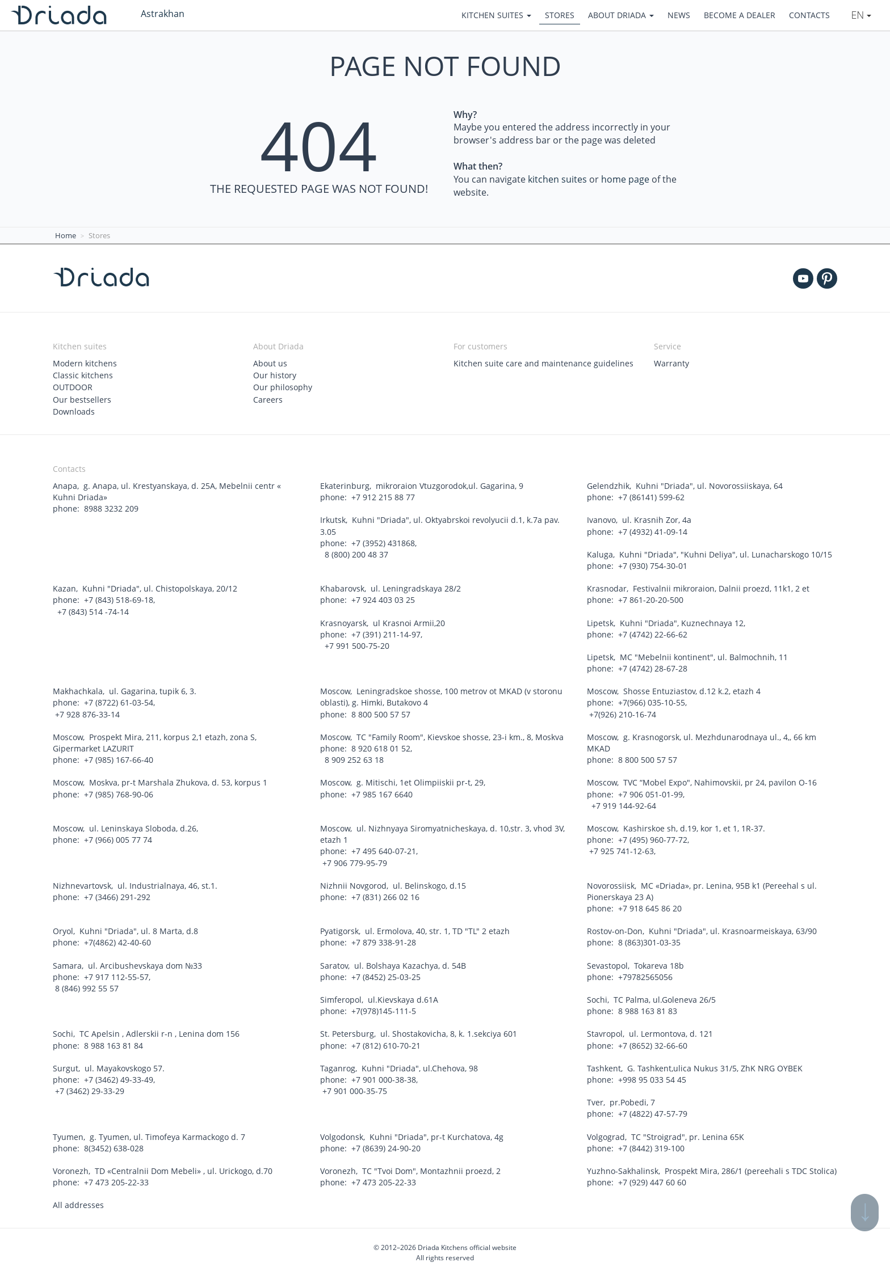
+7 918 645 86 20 (650, 905)
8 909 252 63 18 (353, 757)
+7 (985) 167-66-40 (118, 757)
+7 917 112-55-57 (116, 973)
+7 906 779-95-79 (354, 859)
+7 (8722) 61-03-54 (118, 700)
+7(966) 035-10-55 (651, 700)
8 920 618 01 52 (380, 746)
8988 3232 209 (111, 508)
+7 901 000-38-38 (383, 1075)
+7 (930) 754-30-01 (652, 564)
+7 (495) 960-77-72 (652, 836)
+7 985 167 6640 (382, 791)
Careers (268, 399)
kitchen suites (557, 179)
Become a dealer (739, 15)
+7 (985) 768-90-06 (118, 791)
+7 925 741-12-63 (621, 848)
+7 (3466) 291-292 (117, 893)
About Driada (621, 15)
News (678, 15)
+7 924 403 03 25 (383, 598)
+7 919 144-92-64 (622, 802)
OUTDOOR (73, 387)
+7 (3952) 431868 (383, 542)
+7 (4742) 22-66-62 (652, 632)
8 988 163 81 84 (113, 1041)
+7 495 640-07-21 (383, 848)
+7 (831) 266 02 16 (385, 893)
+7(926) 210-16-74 (622, 712)
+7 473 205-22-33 (116, 1177)
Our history (274, 375)
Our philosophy (282, 387)
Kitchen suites (496, 15)
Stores (559, 15)
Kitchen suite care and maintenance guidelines (543, 363)
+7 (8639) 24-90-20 (386, 1143)
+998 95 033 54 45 (652, 1075)
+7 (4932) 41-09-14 (652, 530)
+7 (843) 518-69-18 (118, 598)
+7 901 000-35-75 (354, 1086)
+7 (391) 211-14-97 (386, 632)
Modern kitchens (85, 363)
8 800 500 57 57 (380, 712)
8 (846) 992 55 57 (87, 984)
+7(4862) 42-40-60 (117, 939)
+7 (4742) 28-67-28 (652, 666)
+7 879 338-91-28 (383, 939)
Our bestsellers (82, 399)
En (861, 15)
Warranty (671, 363)
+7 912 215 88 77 (383, 496)
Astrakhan (162, 13)
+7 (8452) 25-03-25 (386, 973)
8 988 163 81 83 (647, 1007)
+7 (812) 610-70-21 (386, 1041)
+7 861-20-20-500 (650, 598)
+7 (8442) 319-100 (651, 1143)
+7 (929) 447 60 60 (652, 1177)
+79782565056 (645, 973)
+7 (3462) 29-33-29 (89, 1086)
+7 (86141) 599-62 (651, 496)
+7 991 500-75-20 (355, 644)
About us (270, 363)
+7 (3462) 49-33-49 (118, 1075)
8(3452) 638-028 (114, 1143)
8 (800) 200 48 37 (355, 553)
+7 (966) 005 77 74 (118, 836)
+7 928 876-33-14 (87, 712)
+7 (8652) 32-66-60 (652, 1041)
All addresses (78, 1199)
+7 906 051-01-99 (650, 791)
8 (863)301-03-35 (649, 939)
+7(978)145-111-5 (383, 1007)
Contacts (809, 15)
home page (625, 179)
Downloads (74, 411)
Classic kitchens (83, 375)
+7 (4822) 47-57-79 (652, 1109)
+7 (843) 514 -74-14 (92, 610)
